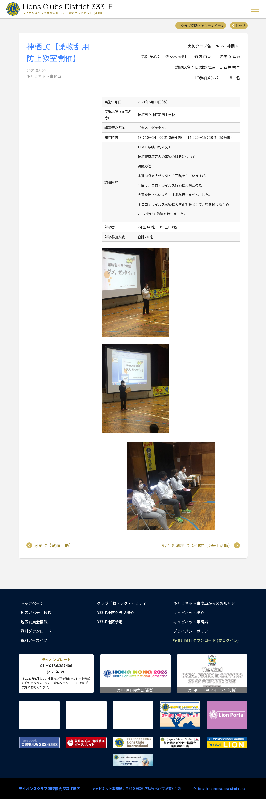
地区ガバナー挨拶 (36, 612)
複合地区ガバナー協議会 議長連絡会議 (180, 742)
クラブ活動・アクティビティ (202, 25)
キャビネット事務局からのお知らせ (204, 603)
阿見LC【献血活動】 (53, 545)
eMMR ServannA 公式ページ (180, 715)
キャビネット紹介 (188, 612)
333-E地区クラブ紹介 (115, 612)
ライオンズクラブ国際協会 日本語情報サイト (133, 760)
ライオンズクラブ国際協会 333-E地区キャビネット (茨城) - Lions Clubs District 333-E (60, 9)
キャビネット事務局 (190, 622)
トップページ (32, 603)
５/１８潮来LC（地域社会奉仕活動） (196, 545)
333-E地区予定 (109, 622)
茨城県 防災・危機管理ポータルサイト (86, 742)
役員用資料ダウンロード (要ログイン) (206, 640)
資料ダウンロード (36, 631)
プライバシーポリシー (192, 631)
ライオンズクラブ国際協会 (133, 742)
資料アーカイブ (34, 640)
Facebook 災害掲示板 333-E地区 (39, 742)
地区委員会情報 (34, 622)
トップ (240, 25)
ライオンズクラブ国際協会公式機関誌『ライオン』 (227, 742)
